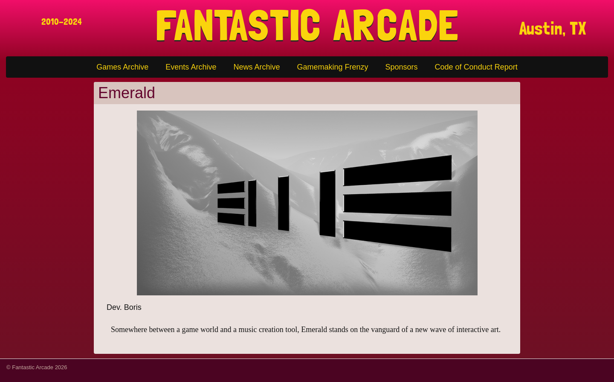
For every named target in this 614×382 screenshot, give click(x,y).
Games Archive (122, 67)
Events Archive (190, 67)
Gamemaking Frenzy (332, 67)
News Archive (256, 67)
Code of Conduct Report (476, 67)
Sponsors (401, 67)
